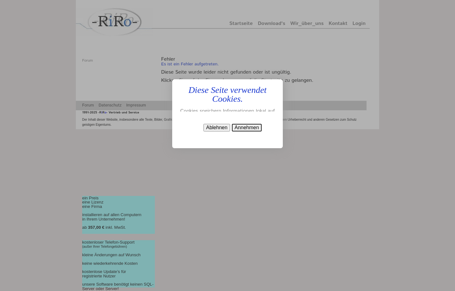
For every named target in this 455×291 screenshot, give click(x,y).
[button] (246, 127)
